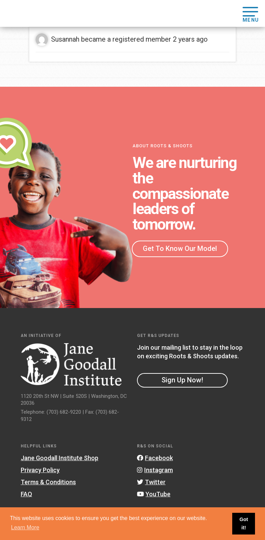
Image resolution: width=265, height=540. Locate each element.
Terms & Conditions (48, 482)
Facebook (155, 458)
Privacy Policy (40, 470)
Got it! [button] (243, 523)
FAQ (26, 494)
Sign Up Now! (182, 380)
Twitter (151, 482)
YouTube (153, 494)
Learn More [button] (25, 527)
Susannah (65, 39)
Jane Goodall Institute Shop (59, 458)
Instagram (155, 470)
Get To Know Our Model (180, 248)
